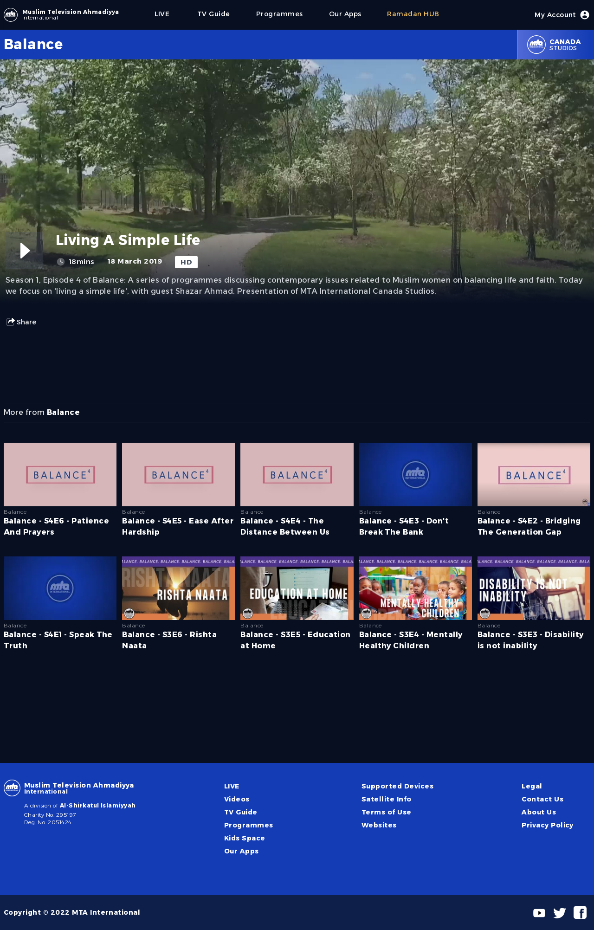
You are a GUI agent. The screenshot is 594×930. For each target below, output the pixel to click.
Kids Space (244, 838)
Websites (379, 825)
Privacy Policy (548, 825)
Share (21, 322)
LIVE (231, 786)
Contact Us (542, 799)
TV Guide (241, 812)
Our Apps (241, 851)
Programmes (248, 825)
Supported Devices (397, 786)
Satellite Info (387, 799)
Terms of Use (387, 812)
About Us (539, 812)
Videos (237, 799)
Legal (532, 786)
